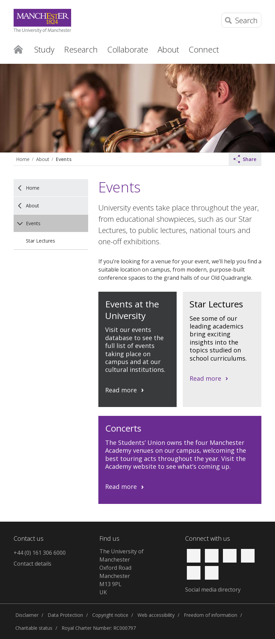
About (42, 159)
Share (245, 159)
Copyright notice (110, 615)
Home (18, 49)
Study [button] (44, 49)
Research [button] (81, 49)
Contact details (32, 563)
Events (63, 159)
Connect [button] (204, 49)
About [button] (168, 49)
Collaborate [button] (127, 49)
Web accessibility (156, 615)
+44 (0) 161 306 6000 (40, 552)
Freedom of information (210, 615)
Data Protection (65, 615)
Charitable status (33, 628)
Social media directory (213, 589)
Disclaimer (26, 615)
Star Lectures (40, 240)
